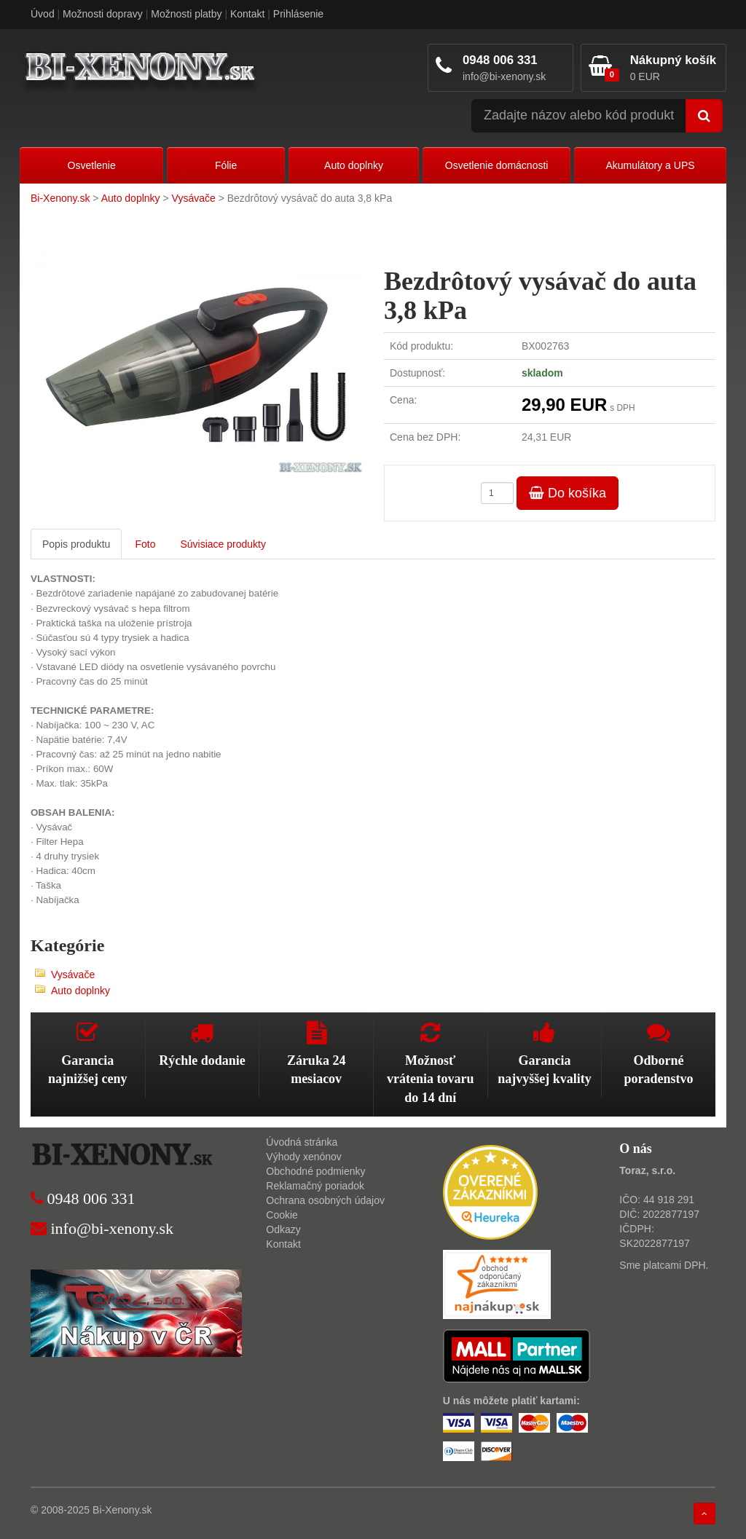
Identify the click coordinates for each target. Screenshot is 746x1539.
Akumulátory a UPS (649, 165)
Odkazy (283, 1229)
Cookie (282, 1215)
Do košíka (567, 493)
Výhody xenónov (304, 1156)
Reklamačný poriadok (315, 1186)
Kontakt (247, 14)
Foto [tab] (145, 544)
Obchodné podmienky (315, 1171)
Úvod (43, 14)
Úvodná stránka (301, 1142)
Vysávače (194, 198)
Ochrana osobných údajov (325, 1200)
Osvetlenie (92, 165)
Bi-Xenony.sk (60, 198)
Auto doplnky (353, 165)
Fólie (226, 165)
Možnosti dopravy (103, 14)
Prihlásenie (298, 14)
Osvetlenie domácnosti (497, 165)
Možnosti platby (186, 14)
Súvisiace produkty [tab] (223, 544)
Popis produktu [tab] (76, 544)
